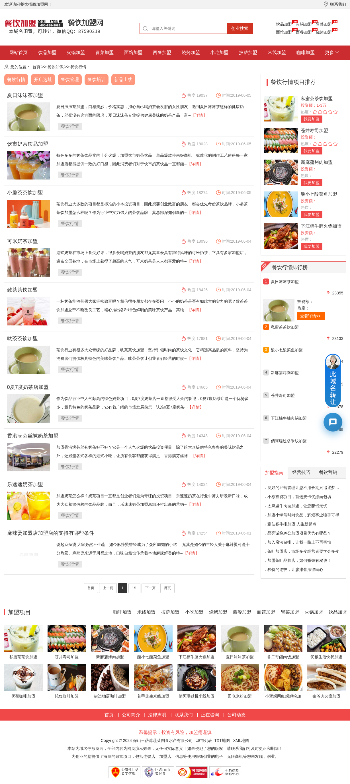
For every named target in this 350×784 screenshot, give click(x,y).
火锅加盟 (304, 24)
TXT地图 (222, 740)
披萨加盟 (248, 52)
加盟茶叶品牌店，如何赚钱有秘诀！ (299, 560)
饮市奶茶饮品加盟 (27, 144)
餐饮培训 (96, 79)
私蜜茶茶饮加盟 (317, 98)
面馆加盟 (284, 32)
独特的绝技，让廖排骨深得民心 (295, 569)
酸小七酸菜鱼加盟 (319, 194)
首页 (36, 67)
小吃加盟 (219, 52)
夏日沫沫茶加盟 (25, 95)
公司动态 (236, 714)
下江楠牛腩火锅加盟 (321, 226)
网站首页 (18, 52)
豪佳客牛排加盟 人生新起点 (291, 524)
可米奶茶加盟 (22, 241)
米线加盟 (277, 52)
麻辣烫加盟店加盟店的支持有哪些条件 (50, 533)
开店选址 (43, 79)
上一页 (108, 588)
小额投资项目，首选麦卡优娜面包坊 (299, 496)
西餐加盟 (304, 32)
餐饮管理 (70, 79)
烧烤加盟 (324, 32)
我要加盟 (312, 119)
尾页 (167, 588)
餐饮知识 (56, 67)
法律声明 (157, 714)
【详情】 (199, 115)
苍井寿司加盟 (314, 130)
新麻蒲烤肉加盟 (317, 162)
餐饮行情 (78, 67)
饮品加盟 (284, 24)
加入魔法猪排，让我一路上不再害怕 (299, 542)
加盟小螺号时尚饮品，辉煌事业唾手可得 (303, 515)
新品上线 (123, 79)
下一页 (150, 588)
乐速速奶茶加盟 (25, 484)
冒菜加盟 (324, 24)
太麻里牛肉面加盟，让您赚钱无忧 (297, 506)
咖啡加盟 (305, 52)
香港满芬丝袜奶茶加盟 (32, 436)
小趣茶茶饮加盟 (25, 192)
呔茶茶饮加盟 (22, 338)
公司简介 (131, 714)
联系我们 (184, 714)
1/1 (134, 588)
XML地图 (241, 740)
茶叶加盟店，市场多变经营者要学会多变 (303, 551)
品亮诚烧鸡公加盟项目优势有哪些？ (299, 533)
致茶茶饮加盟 (22, 290)
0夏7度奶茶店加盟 (28, 387)
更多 (329, 52)
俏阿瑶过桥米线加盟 (289, 441)
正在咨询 (210, 714)
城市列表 (204, 740)
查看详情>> (310, 316)
